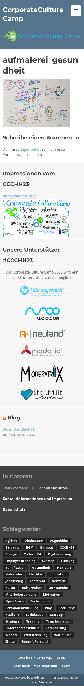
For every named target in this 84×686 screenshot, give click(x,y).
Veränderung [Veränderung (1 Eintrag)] (55, 628)
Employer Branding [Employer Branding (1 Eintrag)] (20, 561)
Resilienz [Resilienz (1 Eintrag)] (12, 614)
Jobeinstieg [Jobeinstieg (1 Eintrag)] (14, 581)
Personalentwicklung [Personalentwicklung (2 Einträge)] (21, 608)
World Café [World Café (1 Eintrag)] (62, 635)
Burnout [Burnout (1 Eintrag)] (46, 547)
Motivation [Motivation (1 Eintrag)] (51, 594)
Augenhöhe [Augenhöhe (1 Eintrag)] (59, 540)
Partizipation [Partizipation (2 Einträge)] (40, 601)
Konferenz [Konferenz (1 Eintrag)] (37, 581)
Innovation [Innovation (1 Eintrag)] (57, 574)
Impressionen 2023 (19, 195)
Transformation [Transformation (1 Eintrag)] (58, 621)
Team (66, 666)
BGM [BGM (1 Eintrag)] (29, 547)
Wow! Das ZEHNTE (19, 429)
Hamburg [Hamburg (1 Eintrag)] (64, 567)
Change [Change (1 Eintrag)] (11, 554)
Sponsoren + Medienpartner (35, 666)
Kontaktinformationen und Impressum (37, 498)
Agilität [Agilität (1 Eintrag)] (11, 540)
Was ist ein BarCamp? (35, 658)
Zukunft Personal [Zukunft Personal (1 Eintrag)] (34, 641)
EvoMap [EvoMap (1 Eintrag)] (48, 561)
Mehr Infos (57, 488)
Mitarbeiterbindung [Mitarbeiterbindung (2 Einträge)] (20, 594)
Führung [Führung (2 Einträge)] (67, 561)
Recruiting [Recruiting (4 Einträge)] (66, 608)
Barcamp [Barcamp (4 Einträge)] (12, 547)
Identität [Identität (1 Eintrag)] (36, 574)
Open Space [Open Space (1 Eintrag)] (14, 601)
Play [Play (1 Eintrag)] (48, 608)
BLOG (61, 658)
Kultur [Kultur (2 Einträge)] (10, 588)
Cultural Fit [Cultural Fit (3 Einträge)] (32, 554)
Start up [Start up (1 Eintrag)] (56, 614)
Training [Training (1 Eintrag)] (32, 621)
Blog (13, 417)
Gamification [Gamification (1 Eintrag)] (15, 567)
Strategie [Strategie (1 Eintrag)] (12, 621)
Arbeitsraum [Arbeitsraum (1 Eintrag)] (33, 540)
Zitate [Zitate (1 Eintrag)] (10, 641)
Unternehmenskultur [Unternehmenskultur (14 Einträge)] (22, 628)
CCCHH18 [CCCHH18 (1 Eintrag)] (67, 547)
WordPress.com (42, 682)
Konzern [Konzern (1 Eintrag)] (58, 581)
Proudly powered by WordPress (24, 677)
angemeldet (30, 149)
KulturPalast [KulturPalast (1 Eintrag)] (31, 588)
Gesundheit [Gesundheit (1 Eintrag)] (41, 567)
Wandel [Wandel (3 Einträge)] (11, 635)
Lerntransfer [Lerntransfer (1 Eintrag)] (58, 588)
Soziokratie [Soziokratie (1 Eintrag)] (34, 614)
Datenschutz (14, 509)
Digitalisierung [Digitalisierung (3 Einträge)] (59, 554)
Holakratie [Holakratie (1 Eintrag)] (13, 574)
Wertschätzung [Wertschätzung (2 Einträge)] (35, 635)
